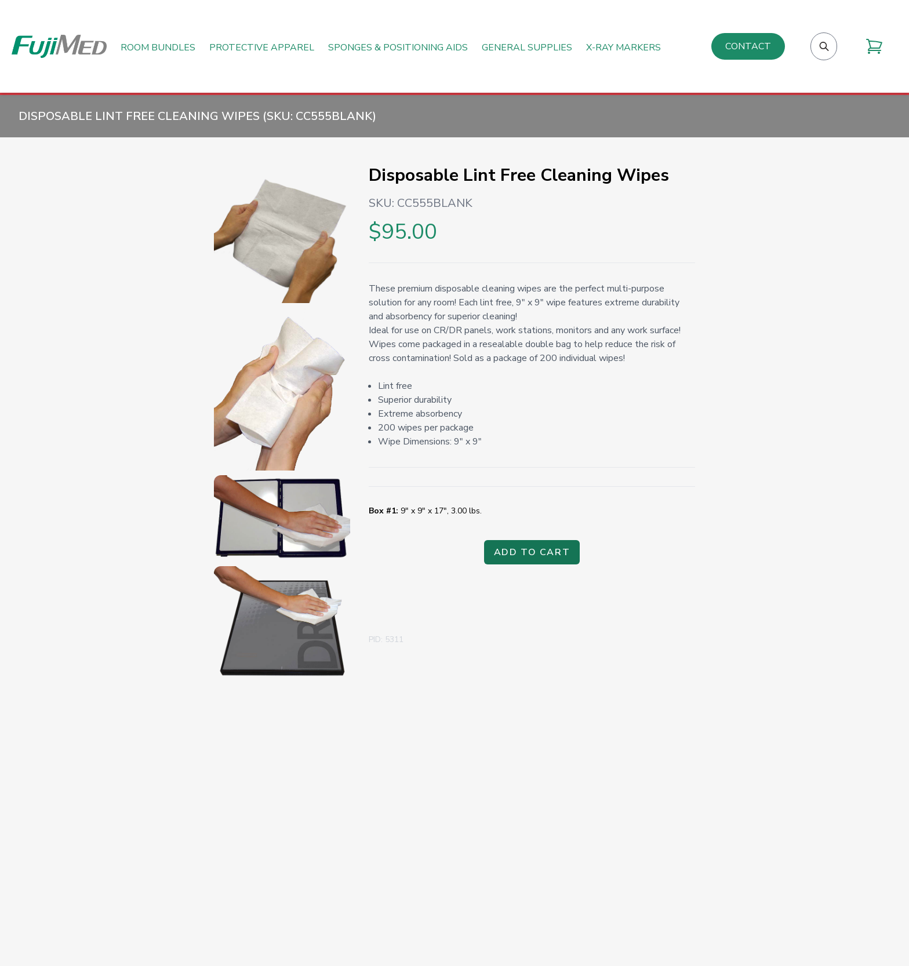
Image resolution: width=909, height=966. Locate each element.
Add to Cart (532, 552)
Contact (748, 46)
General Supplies (527, 48)
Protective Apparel (261, 48)
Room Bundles (158, 48)
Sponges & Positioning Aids (398, 48)
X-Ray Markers (623, 48)
